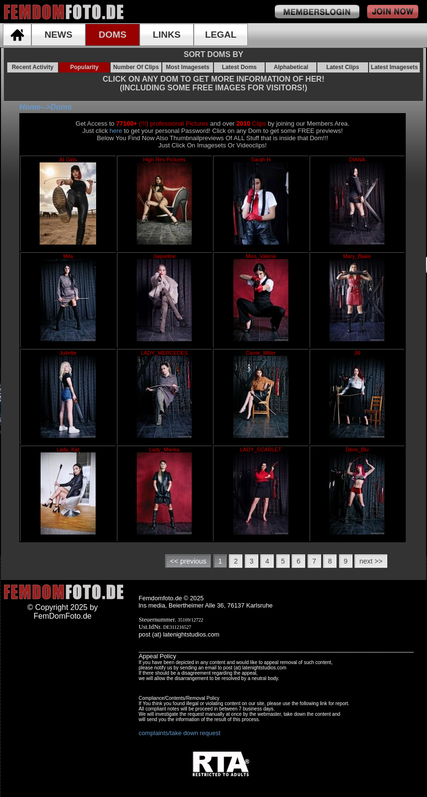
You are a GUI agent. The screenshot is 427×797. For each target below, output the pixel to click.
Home (30, 107)
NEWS (58, 34)
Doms (60, 107)
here (116, 130)
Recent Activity (32, 67)
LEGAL (220, 34)
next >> (371, 561)
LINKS (167, 34)
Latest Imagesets (394, 67)
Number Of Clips (136, 67)
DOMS (113, 34)
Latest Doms (239, 67)
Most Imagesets (187, 67)
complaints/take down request (179, 733)
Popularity (84, 67)
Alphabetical (291, 67)
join (392, 11)
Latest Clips (342, 67)
